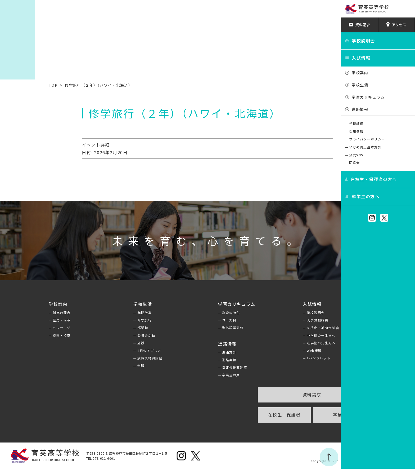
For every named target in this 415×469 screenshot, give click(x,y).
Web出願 (277, 350)
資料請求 (275, 394)
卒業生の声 (194, 375)
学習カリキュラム (368, 97)
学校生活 (360, 84)
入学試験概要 (280, 320)
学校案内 (360, 72)
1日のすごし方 (112, 350)
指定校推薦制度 (197, 367)
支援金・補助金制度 (286, 327)
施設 (103, 342)
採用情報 (356, 131)
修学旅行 (107, 320)
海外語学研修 (196, 327)
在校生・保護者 (247, 415)
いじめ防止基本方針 (365, 147)
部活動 (105, 327)
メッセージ (25, 327)
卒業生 (303, 415)
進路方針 (192, 352)
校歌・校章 (25, 335)
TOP (16, 85)
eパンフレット (282, 358)
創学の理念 (25, 312)
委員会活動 (109, 335)
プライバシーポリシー (367, 139)
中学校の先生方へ (284, 335)
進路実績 (192, 359)
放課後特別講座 (112, 358)
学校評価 (356, 123)
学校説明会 (279, 312)
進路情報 (360, 109)
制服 (103, 365)
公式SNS (356, 155)
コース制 (192, 320)
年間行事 (107, 312)
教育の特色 (194, 312)
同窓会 (354, 162)
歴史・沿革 (25, 320)
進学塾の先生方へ (284, 342)
